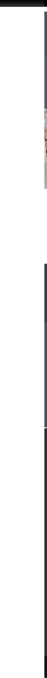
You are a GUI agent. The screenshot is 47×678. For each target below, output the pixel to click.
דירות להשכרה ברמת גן (34, 573)
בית (42, 438)
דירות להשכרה (37, 446)
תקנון (42, 476)
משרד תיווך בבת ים (35, 533)
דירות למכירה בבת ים (34, 542)
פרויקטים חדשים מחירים (32, 454)
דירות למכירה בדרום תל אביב (31, 515)
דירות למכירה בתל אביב (33, 519)
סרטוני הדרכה (38, 484)
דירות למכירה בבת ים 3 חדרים (30, 550)
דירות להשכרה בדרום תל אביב (30, 507)
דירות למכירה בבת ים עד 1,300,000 (28, 554)
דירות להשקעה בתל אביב (33, 511)
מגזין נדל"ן (39, 450)
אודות (41, 459)
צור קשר (40, 480)
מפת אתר (40, 463)
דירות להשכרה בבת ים (34, 538)
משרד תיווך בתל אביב (34, 498)
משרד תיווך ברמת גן (35, 569)
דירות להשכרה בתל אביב (33, 502)
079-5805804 (24, 350)
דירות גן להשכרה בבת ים (33, 546)
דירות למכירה (38, 442)
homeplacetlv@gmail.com (16, 344)
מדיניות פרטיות (37, 471)
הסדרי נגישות (38, 467)
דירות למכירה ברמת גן (34, 577)
